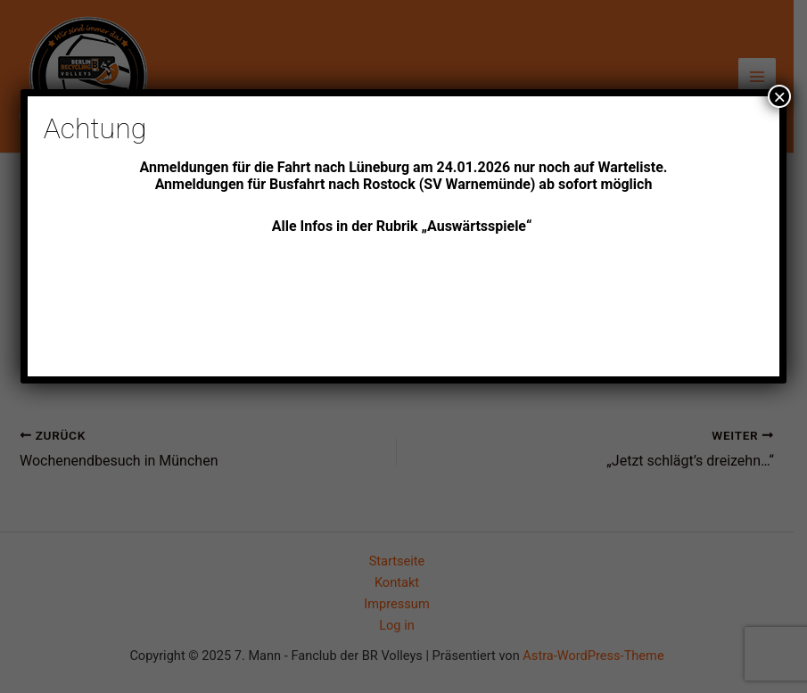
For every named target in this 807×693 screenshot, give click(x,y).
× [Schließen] (779, 96)
